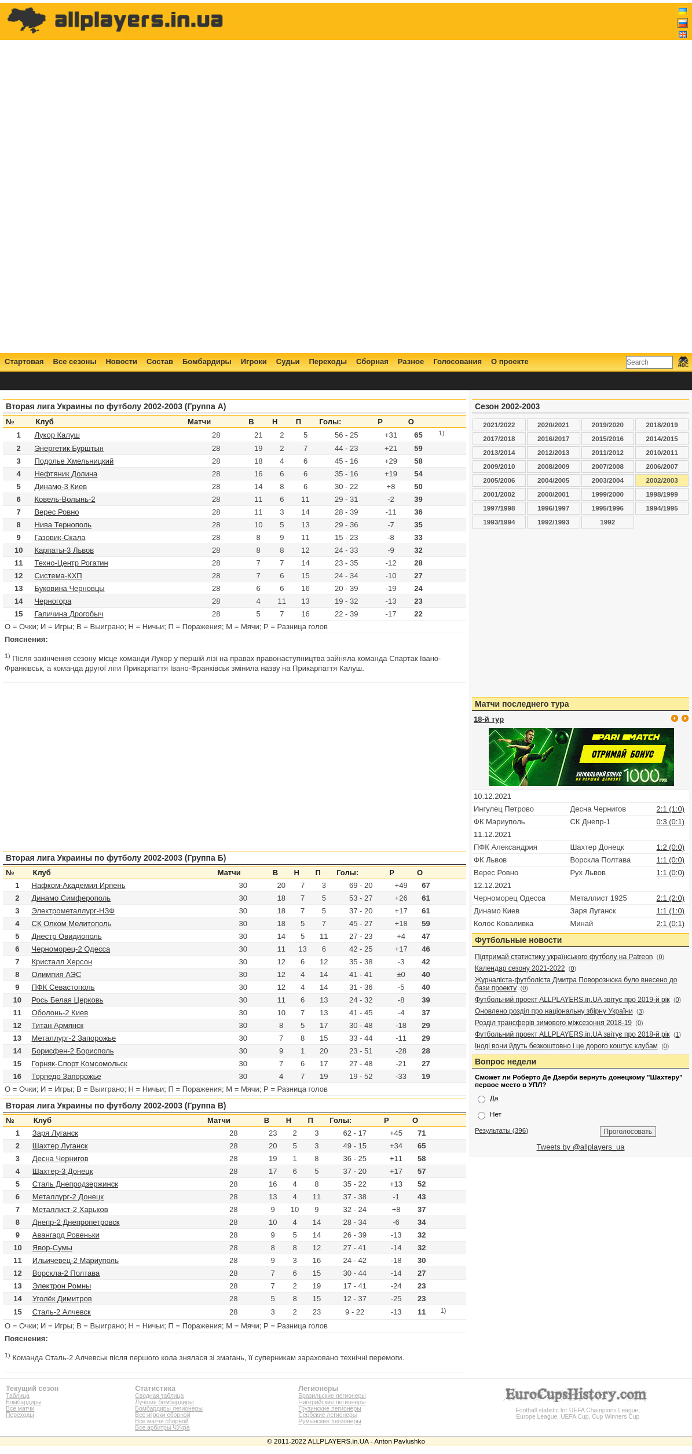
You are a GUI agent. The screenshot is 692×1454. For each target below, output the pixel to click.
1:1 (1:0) (670, 910)
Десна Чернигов (60, 1158)
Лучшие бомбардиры (164, 1402)
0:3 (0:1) (670, 821)
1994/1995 (662, 508)
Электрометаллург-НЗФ (73, 910)
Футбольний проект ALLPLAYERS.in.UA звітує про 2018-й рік (572, 1034)
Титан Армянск (58, 1025)
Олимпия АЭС (57, 974)
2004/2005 (553, 480)
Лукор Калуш (56, 435)
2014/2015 (662, 438)
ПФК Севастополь (63, 987)
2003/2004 (608, 480)
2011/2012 (608, 452)
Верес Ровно (56, 512)
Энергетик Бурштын (69, 448)
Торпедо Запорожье (66, 1076)
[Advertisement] (477, 177)
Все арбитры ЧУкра (162, 1427)
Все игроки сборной (162, 1415)
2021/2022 (499, 424)
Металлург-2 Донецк (68, 1196)
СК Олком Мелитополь (72, 923)
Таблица (18, 1396)
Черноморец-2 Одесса (71, 949)
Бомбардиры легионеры (169, 1408)
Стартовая (24, 361)
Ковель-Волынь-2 (64, 499)
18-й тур (489, 719)
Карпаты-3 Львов (64, 550)
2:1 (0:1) (670, 923)
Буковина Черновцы (69, 588)
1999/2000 (608, 494)
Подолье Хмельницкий (73, 461)
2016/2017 (553, 438)
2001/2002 (499, 494)
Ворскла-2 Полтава (66, 1273)
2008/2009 (553, 466)
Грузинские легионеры (329, 1408)
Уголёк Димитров (62, 1298)
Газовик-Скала (59, 537)
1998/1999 (662, 494)
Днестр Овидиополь (67, 936)
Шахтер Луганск (60, 1145)
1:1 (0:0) (670, 859)
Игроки (254, 361)
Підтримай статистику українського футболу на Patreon (564, 957)
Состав (160, 361)
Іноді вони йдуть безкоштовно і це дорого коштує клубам (566, 1046)
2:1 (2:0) (670, 898)
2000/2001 (553, 494)
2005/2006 (499, 480)
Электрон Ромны (61, 1286)
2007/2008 (608, 466)
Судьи (288, 361)
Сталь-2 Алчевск (61, 1312)
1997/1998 (499, 508)
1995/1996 (608, 508)
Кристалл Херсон (62, 961)
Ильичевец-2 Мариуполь (75, 1260)
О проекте (510, 361)
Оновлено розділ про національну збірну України (554, 1011)
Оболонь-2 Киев (60, 1012)
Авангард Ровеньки (66, 1235)
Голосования (457, 361)
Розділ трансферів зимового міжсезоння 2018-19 (553, 1023)
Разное (411, 361)
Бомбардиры (207, 361)
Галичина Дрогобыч (68, 613)
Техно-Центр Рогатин (71, 563)
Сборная (372, 361)
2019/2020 (608, 424)
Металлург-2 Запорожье (74, 1038)
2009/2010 (499, 466)
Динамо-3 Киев (60, 486)
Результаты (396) (501, 1130)
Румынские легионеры (329, 1421)
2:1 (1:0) (670, 809)
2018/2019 (662, 424)
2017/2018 (499, 438)
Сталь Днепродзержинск (75, 1184)
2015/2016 (608, 438)
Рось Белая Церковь (68, 1000)
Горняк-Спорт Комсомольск (79, 1063)
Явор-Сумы (52, 1247)
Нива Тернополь (62, 524)
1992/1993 (553, 522)
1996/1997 (553, 508)
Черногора (52, 601)
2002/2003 (662, 480)
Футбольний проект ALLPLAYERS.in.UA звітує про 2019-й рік (572, 1000)
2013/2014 (499, 452)
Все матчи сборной (161, 1421)
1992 (607, 522)
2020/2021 (553, 424)
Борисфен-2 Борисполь (73, 1051)
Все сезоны (75, 361)
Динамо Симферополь (71, 898)
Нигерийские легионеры (331, 1402)
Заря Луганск (55, 1133)
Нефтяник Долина (65, 473)
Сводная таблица (159, 1396)
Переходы (328, 361)
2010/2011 (662, 452)
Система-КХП (58, 575)
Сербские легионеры (327, 1415)
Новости (121, 361)
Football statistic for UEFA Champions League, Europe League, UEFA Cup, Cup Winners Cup (578, 1410)
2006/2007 (662, 466)
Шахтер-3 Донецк (62, 1171)
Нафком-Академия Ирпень (79, 885)
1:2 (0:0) (670, 847)
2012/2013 (553, 452)
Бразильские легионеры (332, 1396)
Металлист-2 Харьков (70, 1209)
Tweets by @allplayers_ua (581, 1147)
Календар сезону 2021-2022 (520, 968)
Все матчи (20, 1408)
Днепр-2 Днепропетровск (76, 1222)
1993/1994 (499, 522)
